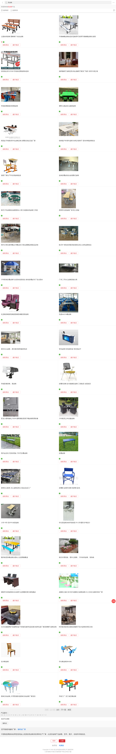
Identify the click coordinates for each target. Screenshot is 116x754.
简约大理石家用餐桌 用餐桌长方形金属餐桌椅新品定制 (19, 245)
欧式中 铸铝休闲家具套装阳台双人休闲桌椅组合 (75, 245)
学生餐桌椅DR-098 (65, 661)
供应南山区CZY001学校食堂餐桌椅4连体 (15, 71)
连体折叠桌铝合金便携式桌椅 (69, 175)
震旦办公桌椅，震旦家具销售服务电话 (14, 349)
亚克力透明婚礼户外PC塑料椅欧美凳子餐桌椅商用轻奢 (19, 418)
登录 (54, 741)
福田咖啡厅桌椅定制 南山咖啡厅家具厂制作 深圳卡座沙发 (78, 71)
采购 (113, 601)
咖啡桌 (5, 723)
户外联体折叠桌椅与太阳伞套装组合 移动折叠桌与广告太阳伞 (22, 280)
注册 (62, 741)
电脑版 (61, 745)
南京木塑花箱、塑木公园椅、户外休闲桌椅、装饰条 (76, 557)
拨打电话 (16, 45)
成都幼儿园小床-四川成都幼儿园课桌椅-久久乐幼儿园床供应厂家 (81, 592)
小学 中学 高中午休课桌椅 (10, 523)
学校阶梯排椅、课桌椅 (8, 384)
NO (26, 715)
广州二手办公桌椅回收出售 (68, 280)
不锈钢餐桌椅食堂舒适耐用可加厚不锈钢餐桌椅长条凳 (77, 36)
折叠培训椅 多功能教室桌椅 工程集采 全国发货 (75, 384)
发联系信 (6, 45)
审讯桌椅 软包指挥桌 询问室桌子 (70, 349)
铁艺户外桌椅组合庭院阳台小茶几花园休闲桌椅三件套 (19, 210)
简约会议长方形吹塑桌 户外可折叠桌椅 (14, 453)
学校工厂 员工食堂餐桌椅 (67, 696)
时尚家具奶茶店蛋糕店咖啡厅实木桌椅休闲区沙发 (76, 627)
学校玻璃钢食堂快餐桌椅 (9, 106)
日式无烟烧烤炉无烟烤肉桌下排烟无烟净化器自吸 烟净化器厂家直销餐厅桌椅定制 (29, 627)
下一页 (63, 710)
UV (38, 715)
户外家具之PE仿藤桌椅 (67, 418)
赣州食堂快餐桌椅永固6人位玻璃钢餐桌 (14, 557)
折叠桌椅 (62, 453)
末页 (69, 710)
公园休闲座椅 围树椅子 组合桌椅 (12, 36)
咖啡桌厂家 (22, 729)
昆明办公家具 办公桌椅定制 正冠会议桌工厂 (16, 488)
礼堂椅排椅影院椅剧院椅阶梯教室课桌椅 (15, 314)
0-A (2, 715)
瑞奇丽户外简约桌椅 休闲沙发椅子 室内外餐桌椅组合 (77, 141)
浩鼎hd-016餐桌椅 (65, 314)
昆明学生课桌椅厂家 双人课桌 (69, 210)
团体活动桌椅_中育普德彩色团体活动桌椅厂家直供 (18, 696)
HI (15, 715)
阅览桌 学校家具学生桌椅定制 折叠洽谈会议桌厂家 (18, 141)
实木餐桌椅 (5, 661)
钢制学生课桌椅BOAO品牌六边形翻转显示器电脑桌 (18, 592)
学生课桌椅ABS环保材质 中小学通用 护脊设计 (74, 523)
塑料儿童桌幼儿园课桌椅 (67, 106)
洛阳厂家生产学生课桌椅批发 (11, 175)
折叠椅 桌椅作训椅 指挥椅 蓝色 (69, 488)
